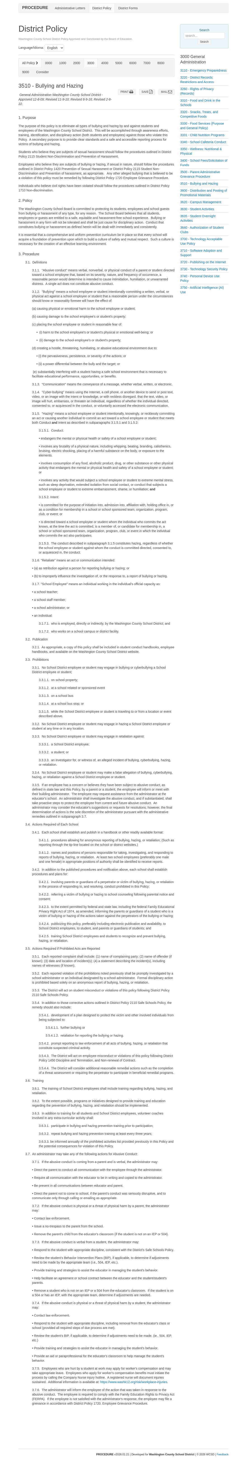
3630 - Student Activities (197, 209)
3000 (90, 63)
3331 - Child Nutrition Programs (202, 135)
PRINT (127, 92)
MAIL (166, 92)
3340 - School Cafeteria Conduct (203, 142)
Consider (42, 72)
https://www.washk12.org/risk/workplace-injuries (133, 1382)
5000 (118, 63)
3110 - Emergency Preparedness (203, 70)
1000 (62, 63)
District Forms (128, 8)
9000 (25, 72)
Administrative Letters (70, 8)
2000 (76, 63)
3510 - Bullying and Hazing (199, 183)
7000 (146, 63)
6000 (132, 63)
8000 (160, 63)
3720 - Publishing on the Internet (203, 262)
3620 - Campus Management (200, 202)
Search (204, 30)
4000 (104, 63)
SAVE (147, 92)
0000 (48, 63)
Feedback (222, 1454)
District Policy (101, 8)
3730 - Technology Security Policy (204, 269)
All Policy (30, 63)
